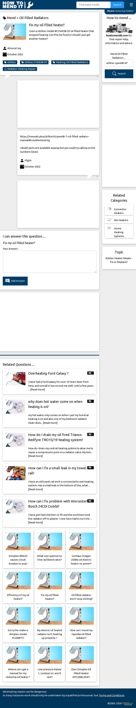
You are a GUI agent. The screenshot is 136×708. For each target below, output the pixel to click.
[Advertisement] (58, 104)
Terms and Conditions (111, 695)
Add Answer (15, 281)
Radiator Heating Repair (20, 68)
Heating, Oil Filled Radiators (70, 62)
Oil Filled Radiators (34, 18)
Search (117, 4)
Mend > (11, 18)
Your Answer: (10, 248)
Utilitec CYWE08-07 (34, 62)
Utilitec (10, 62)
